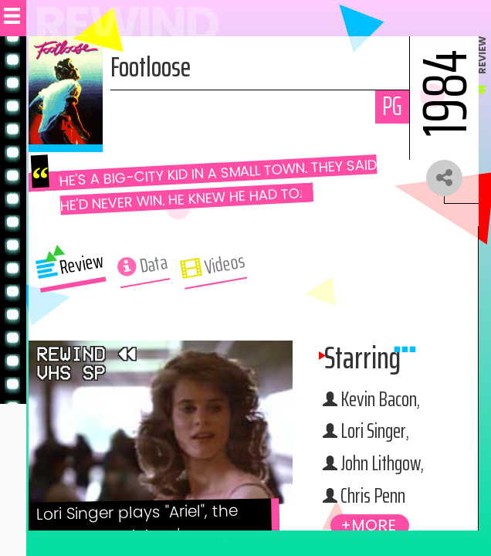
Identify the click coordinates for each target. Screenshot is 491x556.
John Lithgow (384, 464)
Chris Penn (375, 496)
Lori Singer (376, 432)
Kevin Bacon (381, 400)
